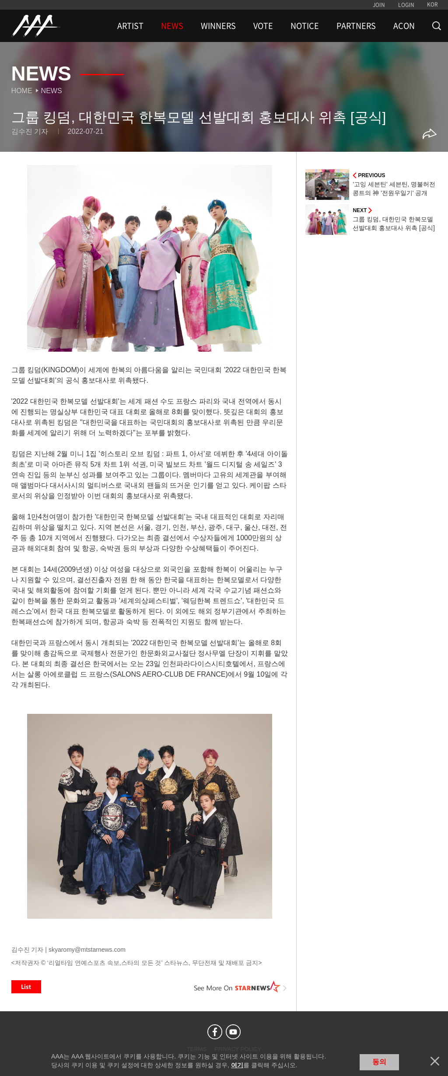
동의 (379, 1062)
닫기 (434, 1061)
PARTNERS (356, 26)
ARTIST (130, 26)
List (26, 986)
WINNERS (218, 26)
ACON (404, 26)
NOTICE (304, 26)
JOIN (379, 4)
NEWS (172, 26)
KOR (432, 4)
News (51, 90)
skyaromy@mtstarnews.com (87, 949)
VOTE (263, 26)
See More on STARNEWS (240, 986)
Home (21, 90)
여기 (237, 1065)
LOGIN (406, 4)
